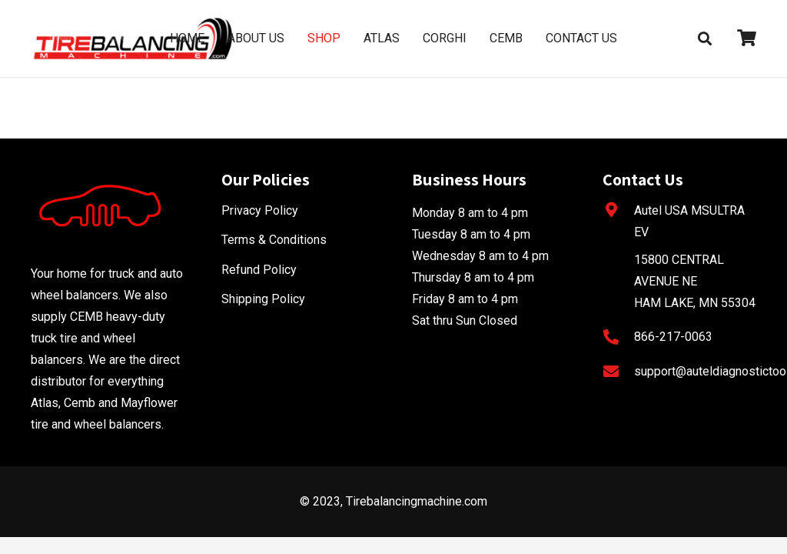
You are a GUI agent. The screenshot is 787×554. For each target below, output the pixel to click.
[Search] (704, 39)
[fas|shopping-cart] (746, 38)
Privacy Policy (259, 210)
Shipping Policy (263, 299)
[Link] (133, 38)
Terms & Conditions (274, 239)
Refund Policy (259, 269)
